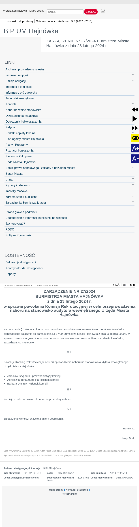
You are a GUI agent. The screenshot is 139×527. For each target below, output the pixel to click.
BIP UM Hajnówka (31, 31)
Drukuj (103, 11)
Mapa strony (36, 10)
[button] (135, 109)
